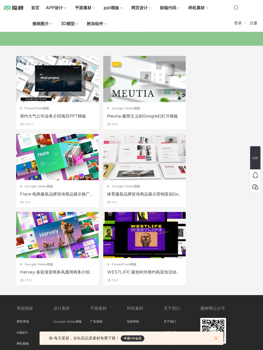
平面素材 (83, 8)
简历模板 (96, 288)
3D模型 (68, 24)
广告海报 (96, 244)
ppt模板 (111, 8)
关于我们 (170, 244)
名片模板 (96, 277)
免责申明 (170, 255)
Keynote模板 (63, 255)
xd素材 (22, 321)
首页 (35, 8)
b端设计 (22, 255)
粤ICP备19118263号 (233, 342)
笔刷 (56, 277)
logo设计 (60, 310)
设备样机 (133, 255)
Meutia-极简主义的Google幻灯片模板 (130, 116)
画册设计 (96, 266)
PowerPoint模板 (37, 108)
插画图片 (40, 24)
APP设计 (54, 8)
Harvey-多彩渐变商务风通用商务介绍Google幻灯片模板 (131, 194)
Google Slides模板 (118, 108)
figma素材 (24, 277)
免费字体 (96, 299)
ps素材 (21, 299)
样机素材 (196, 8)
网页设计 (139, 8)
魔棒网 (17, 7)
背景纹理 (59, 299)
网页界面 (23, 244)
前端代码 (168, 8)
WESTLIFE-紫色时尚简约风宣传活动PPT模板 (209, 194)
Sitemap (170, 266)
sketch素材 (25, 310)
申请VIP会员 (132, 338)
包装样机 (133, 244)
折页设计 (96, 255)
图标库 (21, 288)
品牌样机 (133, 266)
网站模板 (23, 266)
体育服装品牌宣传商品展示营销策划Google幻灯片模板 (51, 194)
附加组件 (95, 24)
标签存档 (170, 277)
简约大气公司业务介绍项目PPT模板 (51, 116)
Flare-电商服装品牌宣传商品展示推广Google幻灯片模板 (208, 116)
